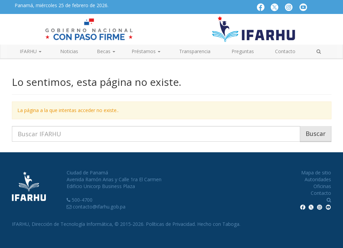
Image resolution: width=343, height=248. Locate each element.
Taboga (230, 224)
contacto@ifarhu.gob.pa (99, 206)
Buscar (316, 133)
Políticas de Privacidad (170, 224)
